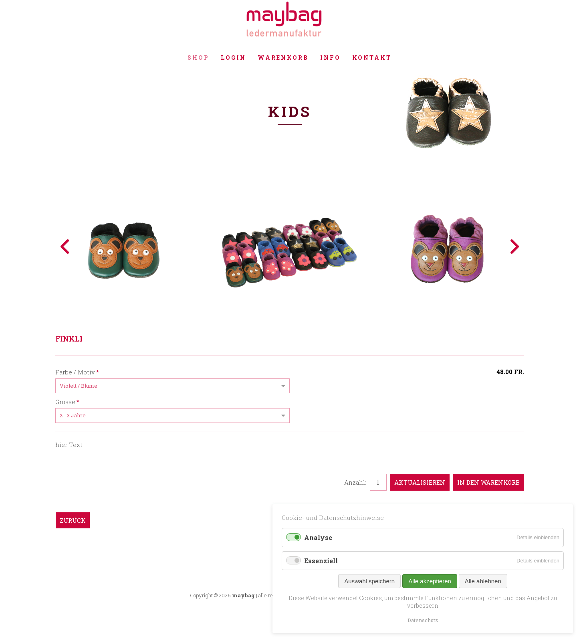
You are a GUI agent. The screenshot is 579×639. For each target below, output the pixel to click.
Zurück (73, 520)
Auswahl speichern (369, 581)
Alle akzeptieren (429, 581)
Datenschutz (423, 620)
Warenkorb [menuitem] (283, 57)
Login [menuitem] (233, 57)
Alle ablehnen (483, 581)
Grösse (67, 401)
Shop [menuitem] (198, 57)
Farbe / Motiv (77, 371)
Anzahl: (355, 482)
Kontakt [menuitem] (371, 57)
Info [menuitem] (330, 57)
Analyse (318, 537)
